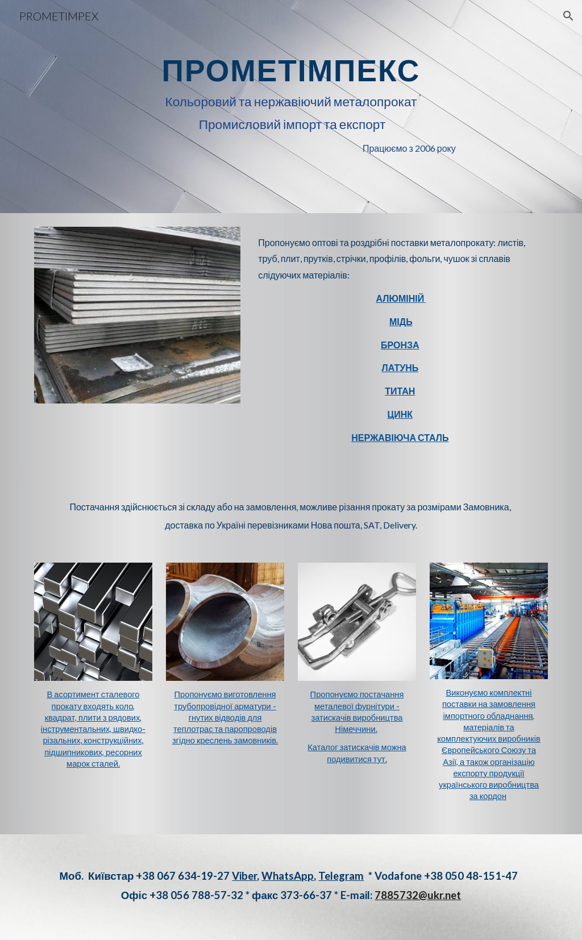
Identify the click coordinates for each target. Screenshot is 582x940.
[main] (291, 106)
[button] (568, 16)
